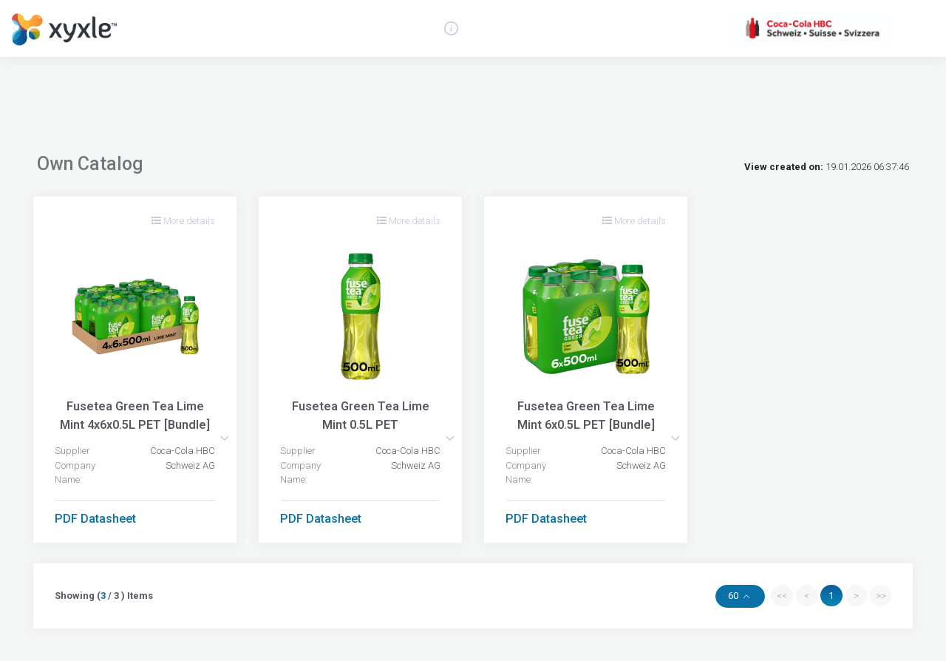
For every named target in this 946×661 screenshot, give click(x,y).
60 (734, 595)
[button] (224, 438)
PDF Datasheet (95, 519)
